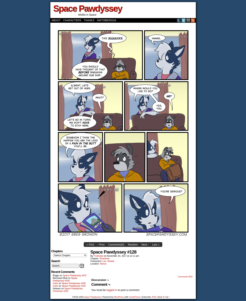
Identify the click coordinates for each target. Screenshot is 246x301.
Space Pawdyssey (87, 8)
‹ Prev (101, 244)
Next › (145, 244)
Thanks (89, 20)
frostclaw (98, 256)
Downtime (104, 258)
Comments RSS (185, 276)
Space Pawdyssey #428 (65, 279)
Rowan (110, 261)
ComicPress (134, 297)
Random (133, 244)
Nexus (103, 263)
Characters (72, 20)
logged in (111, 290)
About (56, 20)
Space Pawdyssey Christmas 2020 (68, 289)
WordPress (119, 297)
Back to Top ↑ (164, 297)
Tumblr (179, 20)
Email (188, 20)
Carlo (55, 283)
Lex (104, 261)
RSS (193, 20)
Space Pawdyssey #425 (74, 286)
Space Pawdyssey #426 (74, 283)
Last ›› (156, 244)
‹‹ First (90, 244)
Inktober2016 (106, 20)
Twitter (183, 20)
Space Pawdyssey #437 (75, 275)
